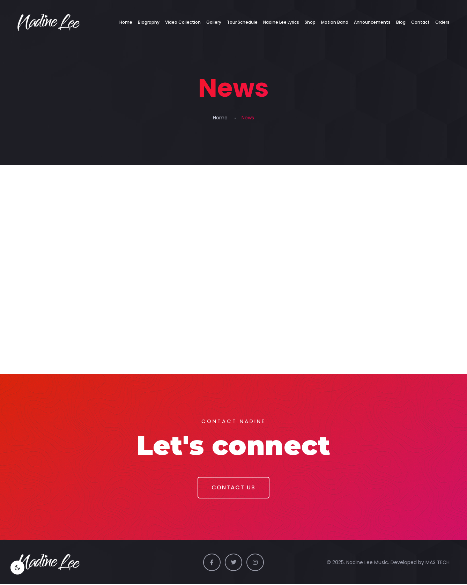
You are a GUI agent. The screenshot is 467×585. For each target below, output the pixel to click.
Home (125, 22)
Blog (401, 22)
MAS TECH (437, 563)
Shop (310, 22)
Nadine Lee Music (367, 563)
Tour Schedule (242, 22)
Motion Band (334, 22)
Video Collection (183, 22)
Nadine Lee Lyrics (281, 22)
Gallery (213, 22)
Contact (420, 22)
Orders (442, 22)
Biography (149, 22)
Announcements (372, 22)
